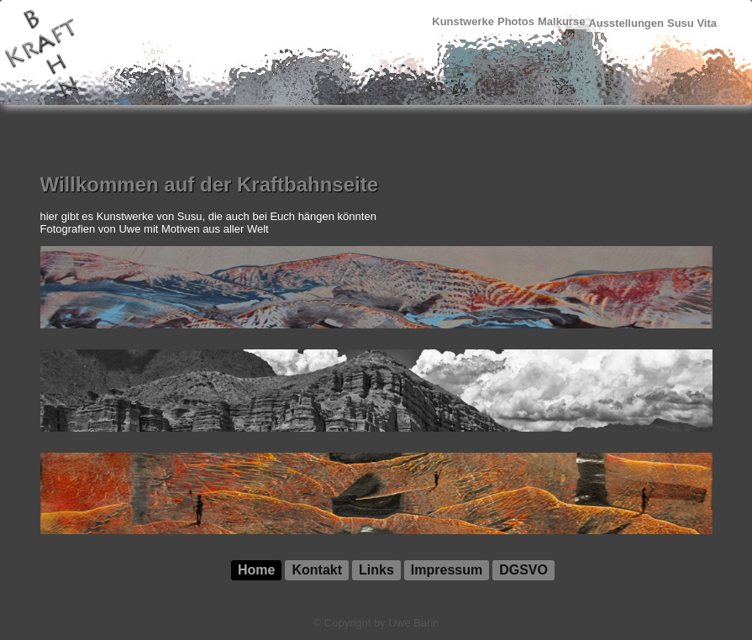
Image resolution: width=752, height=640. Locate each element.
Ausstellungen (626, 23)
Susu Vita (692, 23)
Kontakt (317, 570)
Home (256, 570)
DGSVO (523, 570)
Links (376, 570)
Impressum (446, 570)
